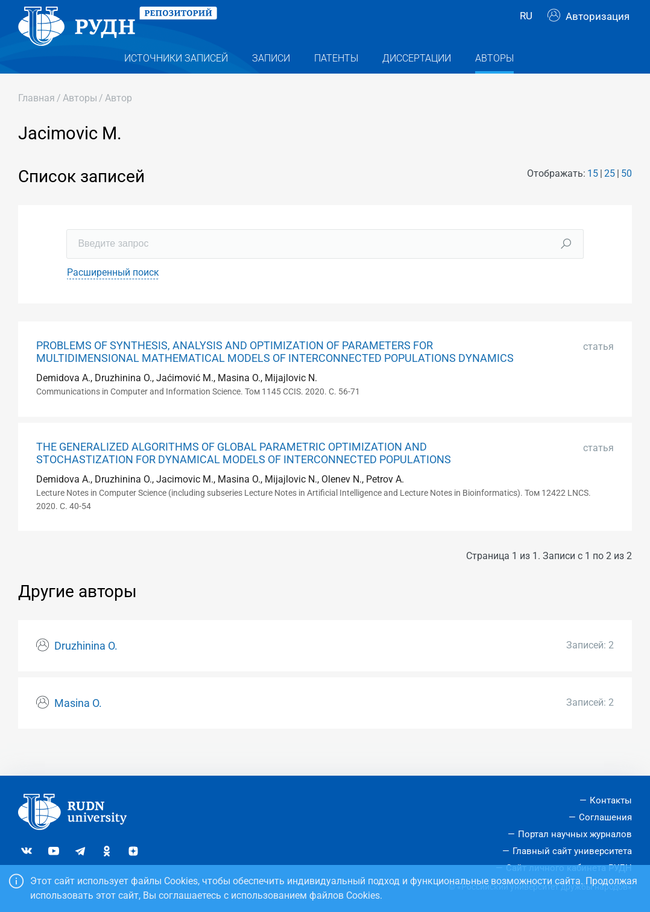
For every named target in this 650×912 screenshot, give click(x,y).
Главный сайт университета (572, 851)
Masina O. (78, 726)
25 (609, 197)
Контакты (611, 800)
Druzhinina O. (86, 669)
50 (626, 197)
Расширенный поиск (113, 295)
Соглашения (605, 817)
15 (592, 197)
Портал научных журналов (575, 834)
